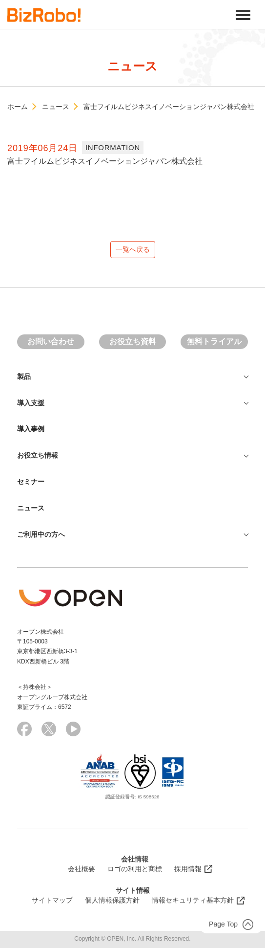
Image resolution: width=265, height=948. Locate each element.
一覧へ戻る (133, 249)
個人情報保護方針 (112, 900)
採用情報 (188, 869)
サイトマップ (52, 900)
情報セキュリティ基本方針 (193, 900)
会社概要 (81, 869)
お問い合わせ (50, 341)
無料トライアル (214, 341)
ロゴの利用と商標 (134, 869)
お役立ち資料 (132, 341)
